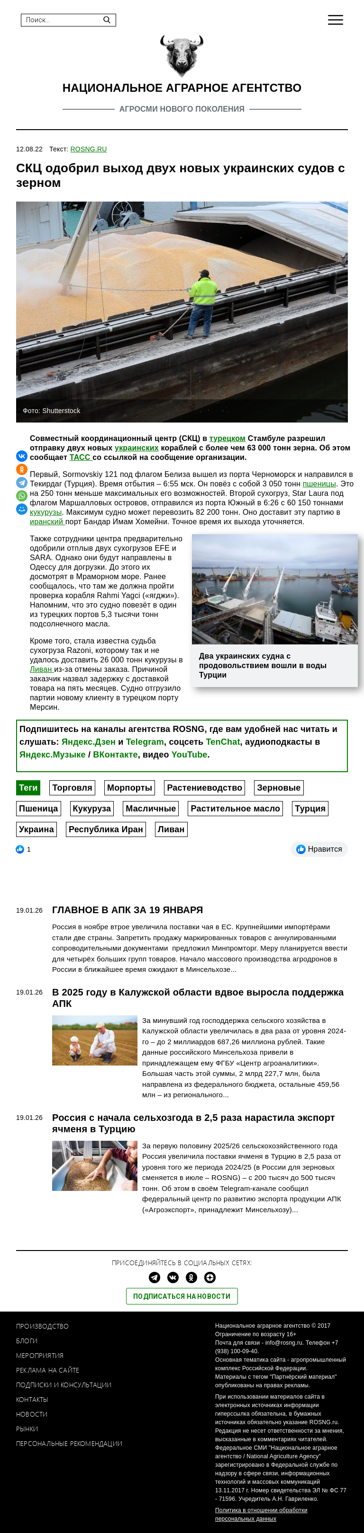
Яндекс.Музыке (52, 754)
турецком (227, 438)
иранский (47, 522)
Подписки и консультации (64, 1384)
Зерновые (278, 788)
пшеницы (319, 484)
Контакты (32, 1399)
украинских (137, 448)
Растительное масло (235, 808)
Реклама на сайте (47, 1370)
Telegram (145, 742)
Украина (36, 829)
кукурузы (46, 512)
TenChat (223, 742)
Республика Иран (106, 829)
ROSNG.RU (89, 149)
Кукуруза (92, 808)
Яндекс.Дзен (89, 742)
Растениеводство (204, 788)
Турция (310, 808)
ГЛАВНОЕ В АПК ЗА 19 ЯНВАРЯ (127, 910)
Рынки (27, 1428)
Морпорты (129, 788)
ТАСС (81, 457)
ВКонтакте (115, 754)
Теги (28, 788)
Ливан (42, 669)
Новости (31, 1414)
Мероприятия (40, 1355)
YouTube (190, 754)
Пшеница (38, 808)
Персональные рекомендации (69, 1443)
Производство (42, 1326)
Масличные (151, 808)
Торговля (72, 788)
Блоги (26, 1340)
